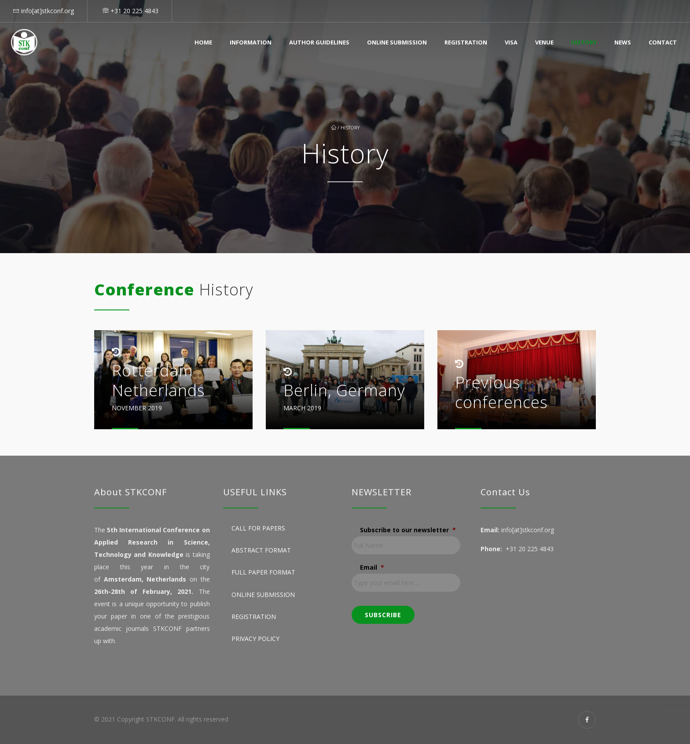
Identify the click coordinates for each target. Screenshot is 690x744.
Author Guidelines (319, 42)
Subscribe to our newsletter (408, 530)
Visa (511, 42)
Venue (544, 42)
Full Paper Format (263, 572)
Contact (663, 42)
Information (251, 42)
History (584, 42)
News (622, 42)
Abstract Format (261, 550)
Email (372, 567)
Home (203, 42)
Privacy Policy (255, 638)
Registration (465, 42)
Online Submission (397, 42)
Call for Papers (258, 528)
